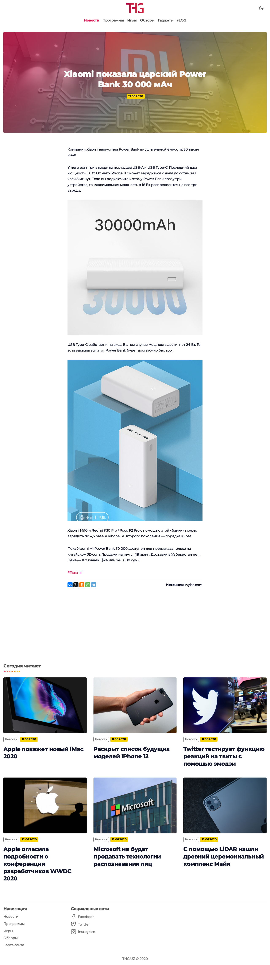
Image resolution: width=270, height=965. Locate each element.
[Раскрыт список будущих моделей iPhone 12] (135, 705)
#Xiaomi (74, 572)
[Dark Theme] (261, 8)
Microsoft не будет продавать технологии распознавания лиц (127, 856)
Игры (132, 20)
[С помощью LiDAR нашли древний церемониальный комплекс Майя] (225, 805)
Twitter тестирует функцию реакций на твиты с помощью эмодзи (223, 756)
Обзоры (147, 20)
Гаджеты (165, 20)
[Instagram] (83, 932)
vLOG (181, 20)
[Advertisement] (135, 627)
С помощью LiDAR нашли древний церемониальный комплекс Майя (223, 856)
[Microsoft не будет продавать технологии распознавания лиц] (135, 805)
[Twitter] (83, 924)
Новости (91, 20)
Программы (113, 20)
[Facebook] (83, 917)
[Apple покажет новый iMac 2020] (45, 705)
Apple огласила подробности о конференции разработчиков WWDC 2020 (37, 864)
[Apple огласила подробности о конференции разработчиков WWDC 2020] (45, 805)
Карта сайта (13, 945)
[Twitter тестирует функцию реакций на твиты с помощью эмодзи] (225, 705)
